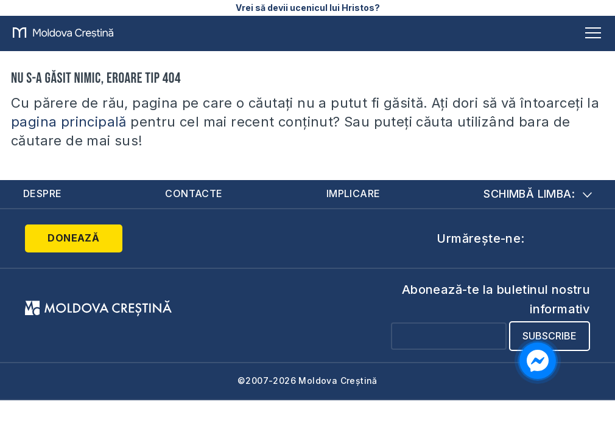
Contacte (193, 193)
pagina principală (69, 122)
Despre (42, 193)
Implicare (353, 193)
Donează (73, 238)
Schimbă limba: (537, 193)
